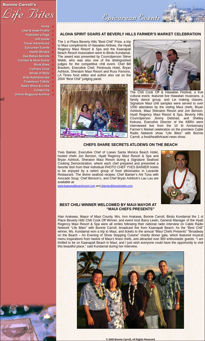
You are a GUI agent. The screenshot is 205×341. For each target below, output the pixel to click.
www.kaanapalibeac (76, 185)
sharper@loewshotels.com (116, 185)
